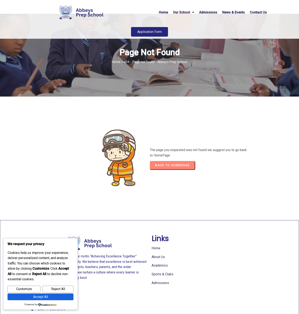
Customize (24, 289)
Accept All (40, 297)
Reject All (58, 289)
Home (116, 74)
